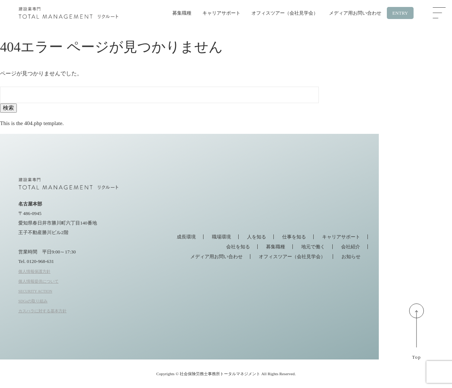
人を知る (256, 236)
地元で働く (313, 246)
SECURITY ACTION (35, 291)
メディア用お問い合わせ (355, 13)
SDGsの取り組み (33, 301)
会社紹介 (350, 246)
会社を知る (238, 246)
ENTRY (400, 13)
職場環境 (221, 236)
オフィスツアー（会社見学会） (284, 13)
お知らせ (351, 256)
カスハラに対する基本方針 (42, 311)
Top (416, 335)
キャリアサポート (221, 13)
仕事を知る (294, 236)
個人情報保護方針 (34, 272)
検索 (8, 108)
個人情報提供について (38, 281)
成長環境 (186, 236)
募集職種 (181, 13)
